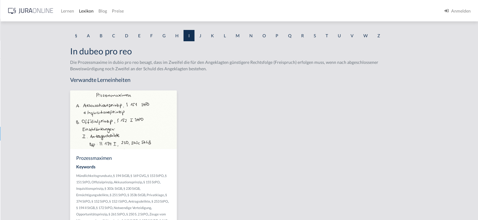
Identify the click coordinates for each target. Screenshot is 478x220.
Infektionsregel (19, 202)
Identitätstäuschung (23, 78)
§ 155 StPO (200, 182)
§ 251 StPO (166, 195)
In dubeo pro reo (20, 133)
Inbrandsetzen (18, 161)
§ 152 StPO (148, 201)
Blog (199, 10)
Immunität (15, 120)
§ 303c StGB (162, 188)
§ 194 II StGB (134, 208)
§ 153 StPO (204, 176)
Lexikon (183, 10)
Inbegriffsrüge (18, 147)
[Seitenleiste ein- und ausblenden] (88, 9)
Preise (215, 10)
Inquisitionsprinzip (138, 188)
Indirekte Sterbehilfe (24, 175)
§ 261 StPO (165, 214)
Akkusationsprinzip (176, 182)
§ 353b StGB (185, 195)
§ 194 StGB (170, 176)
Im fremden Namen (23, 92)
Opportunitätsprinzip (140, 214)
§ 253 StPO (208, 201)
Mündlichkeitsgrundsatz (142, 176)
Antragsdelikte (188, 201)
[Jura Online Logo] (128, 11)
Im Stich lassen (19, 106)
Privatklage (203, 195)
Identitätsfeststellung (25, 65)
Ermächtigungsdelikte (141, 195)
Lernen (164, 10)
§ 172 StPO (152, 208)
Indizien (12, 188)
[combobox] (49, 30)
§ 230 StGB (180, 188)
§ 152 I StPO (167, 201)
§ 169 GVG (186, 176)
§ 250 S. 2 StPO (186, 214)
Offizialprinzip (150, 182)
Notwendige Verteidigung (181, 208)
